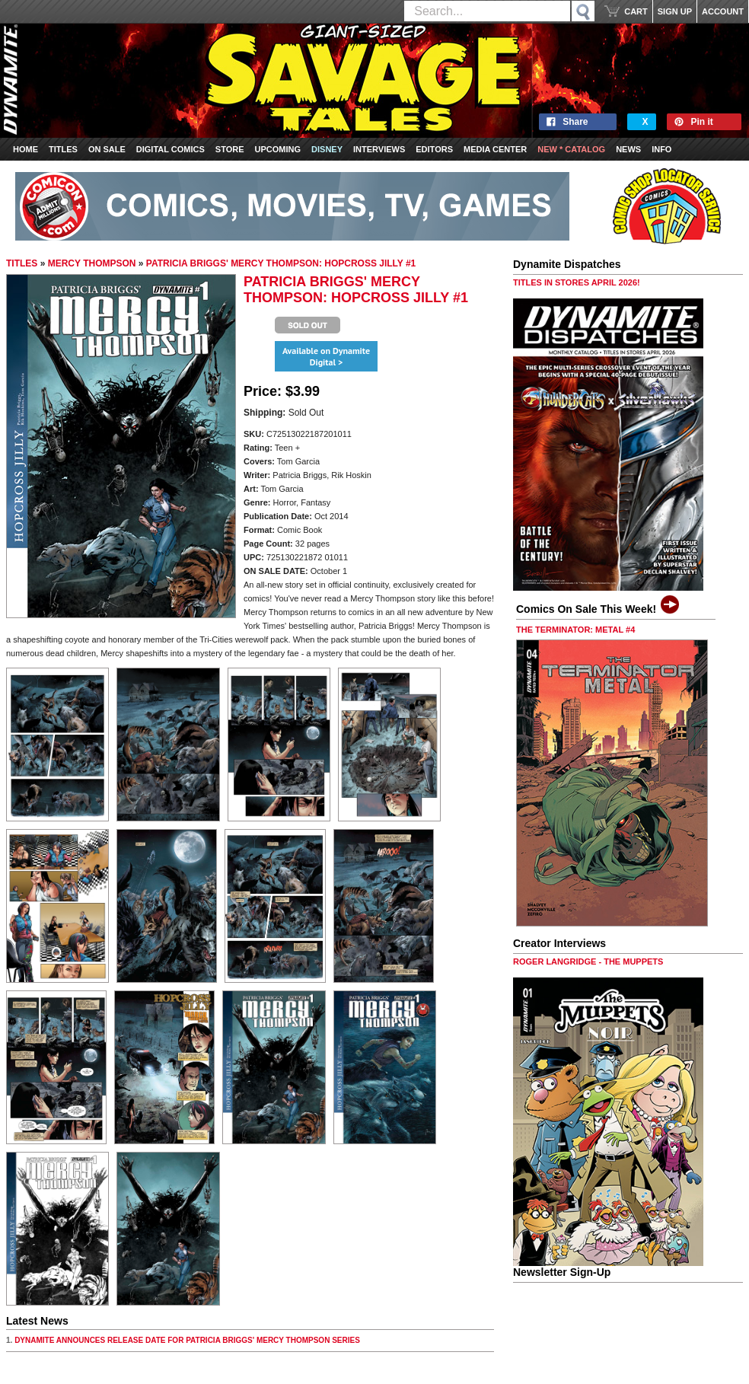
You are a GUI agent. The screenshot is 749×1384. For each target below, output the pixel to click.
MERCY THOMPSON (92, 263)
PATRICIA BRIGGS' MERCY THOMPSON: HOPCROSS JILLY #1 (281, 263)
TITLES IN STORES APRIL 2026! (576, 282)
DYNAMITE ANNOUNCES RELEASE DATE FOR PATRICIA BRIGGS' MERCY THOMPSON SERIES (187, 1340)
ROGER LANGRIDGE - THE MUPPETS (588, 961)
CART (636, 11)
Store (229, 149)
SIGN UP (675, 11)
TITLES (21, 263)
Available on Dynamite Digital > (326, 356)
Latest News (37, 1321)
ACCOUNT (723, 11)
